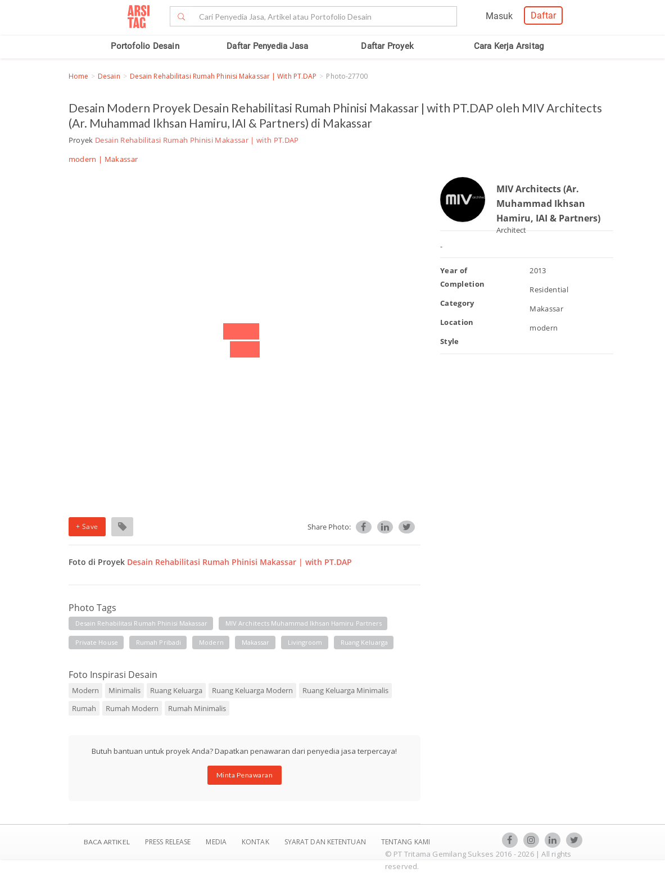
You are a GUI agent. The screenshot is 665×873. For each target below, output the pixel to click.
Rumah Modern (132, 708)
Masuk (499, 16)
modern (211, 642)
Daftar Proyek (387, 46)
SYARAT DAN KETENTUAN (326, 842)
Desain (109, 76)
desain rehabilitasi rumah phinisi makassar (141, 623)
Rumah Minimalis (197, 708)
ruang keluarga (364, 642)
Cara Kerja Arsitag (509, 46)
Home (78, 76)
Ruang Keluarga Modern (252, 690)
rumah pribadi (158, 642)
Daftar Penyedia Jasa (267, 46)
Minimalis (124, 690)
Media (217, 842)
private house (96, 642)
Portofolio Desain (145, 46)
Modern (85, 690)
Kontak (256, 842)
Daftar (543, 15)
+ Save (87, 526)
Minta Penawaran (244, 775)
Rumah (84, 708)
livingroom (305, 642)
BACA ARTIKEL (107, 842)
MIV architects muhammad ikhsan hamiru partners (303, 623)
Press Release (168, 842)
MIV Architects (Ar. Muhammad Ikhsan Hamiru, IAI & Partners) (548, 203)
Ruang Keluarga (176, 690)
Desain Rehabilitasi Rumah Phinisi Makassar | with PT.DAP (223, 76)
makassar (256, 642)
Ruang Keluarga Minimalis (345, 690)
